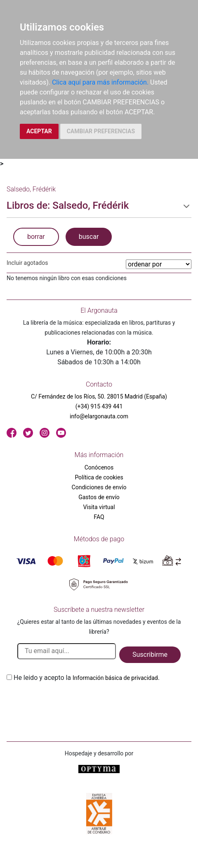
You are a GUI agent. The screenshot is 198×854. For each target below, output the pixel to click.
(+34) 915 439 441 (99, 406)
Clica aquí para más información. (100, 82)
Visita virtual (99, 507)
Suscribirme (149, 654)
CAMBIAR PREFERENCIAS (101, 131)
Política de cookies (99, 477)
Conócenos (99, 467)
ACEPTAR (39, 131)
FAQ (99, 517)
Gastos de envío (99, 497)
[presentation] (69, 702)
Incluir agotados (27, 263)
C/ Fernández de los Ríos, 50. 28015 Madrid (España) (99, 396)
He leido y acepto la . (87, 678)
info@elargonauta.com (99, 416)
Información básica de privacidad (115, 678)
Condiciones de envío (99, 487)
